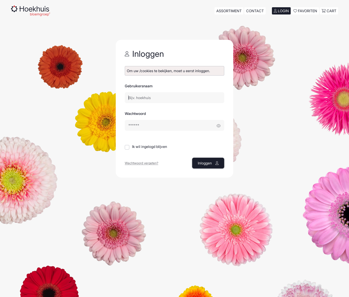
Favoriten (305, 11)
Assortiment (229, 11)
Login (281, 11)
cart (329, 11)
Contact (255, 11)
